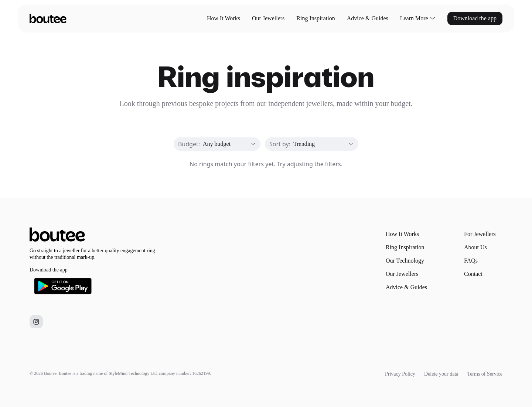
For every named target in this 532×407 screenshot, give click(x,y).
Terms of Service (484, 374)
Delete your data (441, 374)
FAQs (471, 260)
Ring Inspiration (315, 18)
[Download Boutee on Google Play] (63, 286)
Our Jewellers (268, 18)
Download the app (475, 18)
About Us (475, 247)
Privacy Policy (400, 374)
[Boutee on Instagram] (36, 321)
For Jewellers (480, 234)
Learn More (418, 18)
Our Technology (405, 260)
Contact (473, 274)
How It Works (223, 18)
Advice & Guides (367, 18)
